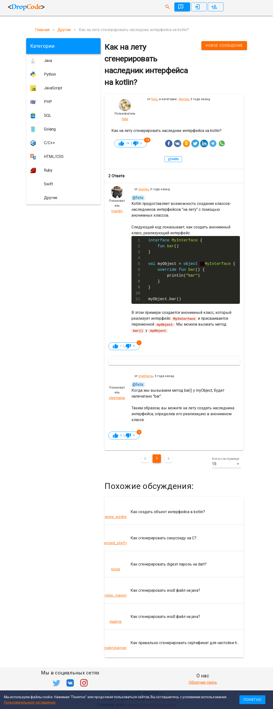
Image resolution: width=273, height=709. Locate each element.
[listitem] (174, 511)
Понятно (252, 700)
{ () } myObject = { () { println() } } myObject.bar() (191, 270)
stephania (145, 376)
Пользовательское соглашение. (30, 702)
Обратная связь (203, 682)
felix (154, 99)
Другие (183, 99)
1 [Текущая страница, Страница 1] (157, 458)
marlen (143, 189)
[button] (226, 464)
